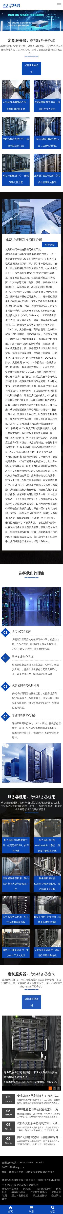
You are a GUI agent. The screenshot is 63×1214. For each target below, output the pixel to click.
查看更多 (49, 244)
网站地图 (11, 1184)
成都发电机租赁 (10, 1188)
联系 (31, 1209)
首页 (10, 1209)
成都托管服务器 (38, 1192)
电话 (52, 1209)
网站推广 (28, 1188)
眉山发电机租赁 (19, 1195)
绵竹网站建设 (18, 1192)
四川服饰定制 (44, 1188)
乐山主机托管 (40, 1195)
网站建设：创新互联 (27, 1184)
